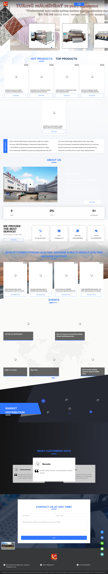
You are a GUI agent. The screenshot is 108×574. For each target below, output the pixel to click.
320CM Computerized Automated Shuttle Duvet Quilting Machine (77, 147)
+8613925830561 (77, 238)
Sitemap (5, 572)
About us (27, 4)
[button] (14, 475)
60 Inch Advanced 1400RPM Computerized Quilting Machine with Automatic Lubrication (31, 150)
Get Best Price (15, 294)
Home (19, 4)
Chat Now (16, 95)
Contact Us (67, 4)
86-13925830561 (96, 238)
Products (37, 4)
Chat (79, 4)
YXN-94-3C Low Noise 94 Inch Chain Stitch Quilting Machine (76, 150)
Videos (58, 4)
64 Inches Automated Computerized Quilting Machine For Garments (78, 144)
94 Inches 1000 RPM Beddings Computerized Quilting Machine (28, 144)
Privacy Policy (12, 572)
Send (54, 537)
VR (52, 4)
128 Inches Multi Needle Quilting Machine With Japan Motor (76, 141)
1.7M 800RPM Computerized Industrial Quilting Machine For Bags (29, 147)
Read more (73, 202)
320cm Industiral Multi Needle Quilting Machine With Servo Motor (28, 141)
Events (45, 4)
